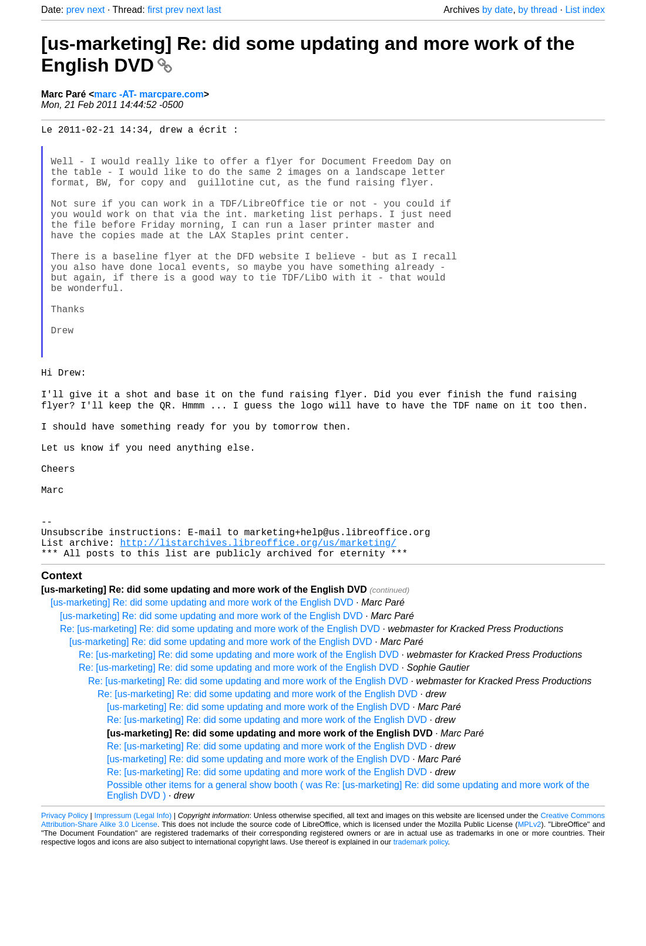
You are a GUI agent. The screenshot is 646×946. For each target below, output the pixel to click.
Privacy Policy (64, 910)
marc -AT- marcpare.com (148, 94)
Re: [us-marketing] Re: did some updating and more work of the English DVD (220, 724)
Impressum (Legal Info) (132, 910)
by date (497, 10)
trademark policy (420, 937)
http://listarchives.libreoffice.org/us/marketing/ (258, 635)
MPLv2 (529, 919)
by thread (537, 10)
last (214, 10)
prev (75, 10)
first (155, 10)
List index (585, 10)
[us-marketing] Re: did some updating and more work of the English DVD (202, 697)
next (96, 10)
